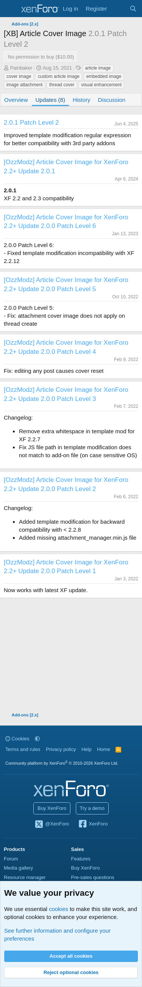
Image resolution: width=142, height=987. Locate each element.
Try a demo (92, 808)
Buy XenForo (51, 808)
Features (81, 859)
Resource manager (25, 877)
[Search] (133, 9)
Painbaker (21, 68)
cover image (18, 76)
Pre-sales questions (92, 877)
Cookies (17, 738)
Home (103, 749)
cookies (58, 909)
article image (98, 68)
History (82, 100)
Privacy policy (61, 749)
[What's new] (118, 9)
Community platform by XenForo (61, 763)
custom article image (59, 76)
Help (86, 749)
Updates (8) (50, 100)
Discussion (112, 100)
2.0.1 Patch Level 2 (31, 122)
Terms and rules (22, 749)
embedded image (104, 76)
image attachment (24, 84)
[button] (37, 738)
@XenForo (51, 824)
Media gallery (18, 868)
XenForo (93, 824)
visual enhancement (101, 84)
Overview (16, 100)
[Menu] (10, 8)
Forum (11, 859)
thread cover (62, 84)
